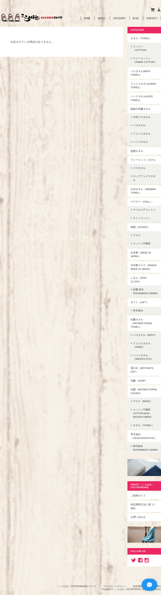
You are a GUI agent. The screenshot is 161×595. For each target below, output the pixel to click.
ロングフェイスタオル (144, 178)
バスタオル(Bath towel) (140, 73)
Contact (152, 18)
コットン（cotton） (140, 48)
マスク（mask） (142, 401)
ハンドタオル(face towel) (142, 98)
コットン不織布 (142, 243)
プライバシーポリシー (114, 586)
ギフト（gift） (140, 302)
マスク (136, 235)
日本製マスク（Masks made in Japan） (144, 267)
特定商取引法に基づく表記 (143, 506)
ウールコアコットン (144, 209)
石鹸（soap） (139, 380)
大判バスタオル (142, 117)
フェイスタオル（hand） (142, 345)
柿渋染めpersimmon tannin (145, 448)
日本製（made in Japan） (141, 254)
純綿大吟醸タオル (141, 108)
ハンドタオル (140, 141)
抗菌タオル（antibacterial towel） (141, 323)
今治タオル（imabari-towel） (144, 191)
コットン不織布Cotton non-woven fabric (142, 413)
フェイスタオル (142, 133)
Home (87, 18)
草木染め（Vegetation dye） (144, 436)
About (102, 18)
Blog (136, 18)
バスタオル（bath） (145, 335)
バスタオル (139, 125)
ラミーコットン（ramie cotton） (145, 60)
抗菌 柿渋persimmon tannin (145, 291)
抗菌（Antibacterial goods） (144, 391)
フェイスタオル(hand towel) (143, 85)
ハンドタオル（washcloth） (143, 357)
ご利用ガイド (138, 495)
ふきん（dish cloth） (139, 279)
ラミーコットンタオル (143, 159)
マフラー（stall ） (142, 201)
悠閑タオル (137, 151)
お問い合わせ (138, 517)
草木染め (138, 310)
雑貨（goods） (140, 227)
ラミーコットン (142, 218)
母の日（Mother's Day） (142, 370)
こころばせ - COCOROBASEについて (76, 586)
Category (119, 18)
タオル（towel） (141, 38)
